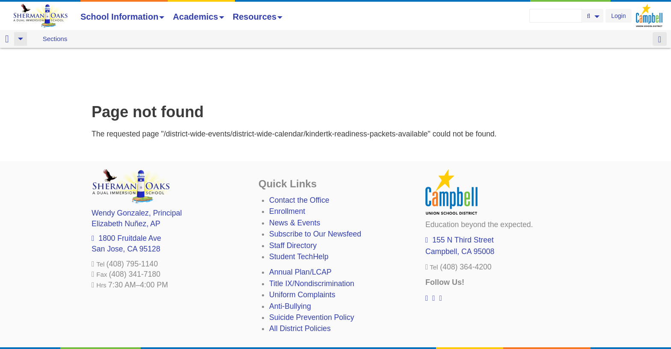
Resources (257, 16)
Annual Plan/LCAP (300, 227)
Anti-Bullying (290, 261)
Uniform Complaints (302, 249)
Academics (198, 16)
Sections (55, 38)
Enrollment (287, 166)
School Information (122, 16)
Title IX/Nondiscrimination (311, 238)
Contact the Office (299, 155)
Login (618, 15)
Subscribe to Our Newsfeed (315, 189)
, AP (126, 178)
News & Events (294, 178)
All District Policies (300, 283)
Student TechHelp (299, 211)
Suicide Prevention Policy (311, 272)
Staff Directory (293, 200)
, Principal (137, 168)
